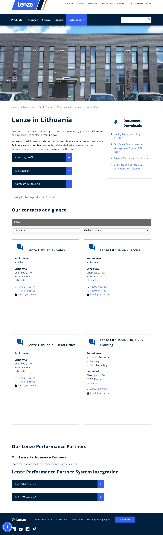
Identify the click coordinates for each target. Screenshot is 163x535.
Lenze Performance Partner (53, 464)
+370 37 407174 (25, 286)
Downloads (93, 3)
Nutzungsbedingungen (98, 519)
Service (46, 20)
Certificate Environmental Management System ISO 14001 (128, 148)
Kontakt (121, 3)
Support (59, 20)
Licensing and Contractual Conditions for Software (128, 166)
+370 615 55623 (25, 290)
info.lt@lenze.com (26, 294)
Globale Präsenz (45, 107)
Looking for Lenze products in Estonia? (33, 197)
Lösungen (32, 20)
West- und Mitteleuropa (69, 107)
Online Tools (107, 3)
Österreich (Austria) (141, 3)
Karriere (80, 3)
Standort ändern (43, 519)
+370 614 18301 (97, 290)
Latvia (22, 135)
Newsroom (68, 3)
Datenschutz (76, 519)
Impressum (61, 519)
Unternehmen (77, 20)
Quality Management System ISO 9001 (130, 136)
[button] (7, 527)
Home (15, 107)
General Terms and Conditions (131, 158)
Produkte (16, 20)
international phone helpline (28, 149)
